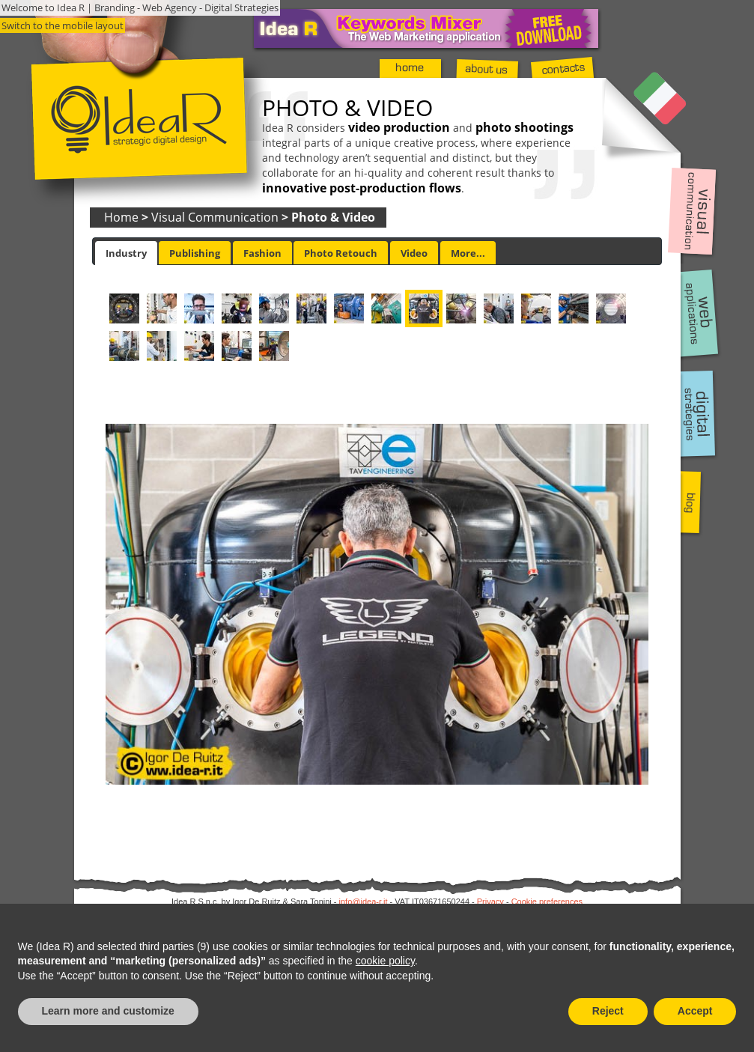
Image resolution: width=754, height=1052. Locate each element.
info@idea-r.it (363, 901)
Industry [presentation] (126, 253)
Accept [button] (695, 1011)
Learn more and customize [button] (108, 1011)
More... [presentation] (468, 253)
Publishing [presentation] (194, 253)
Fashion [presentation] (262, 253)
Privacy (490, 901)
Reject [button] (608, 1011)
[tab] (126, 253)
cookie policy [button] (385, 961)
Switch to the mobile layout (62, 25)
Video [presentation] (414, 253)
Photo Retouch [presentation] (340, 253)
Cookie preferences (547, 901)
